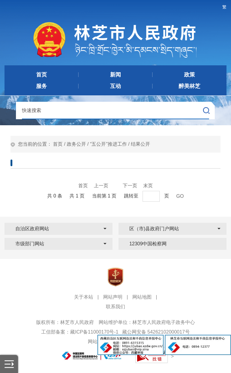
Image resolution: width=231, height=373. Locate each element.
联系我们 (115, 306)
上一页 (101, 185)
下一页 (130, 185)
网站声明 (112, 297)
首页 (58, 144)
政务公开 (76, 144)
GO (180, 196)
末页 (148, 185)
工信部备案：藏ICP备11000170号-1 (79, 331)
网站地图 (142, 297)
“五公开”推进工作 (108, 144)
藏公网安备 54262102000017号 (156, 331)
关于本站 (83, 297)
